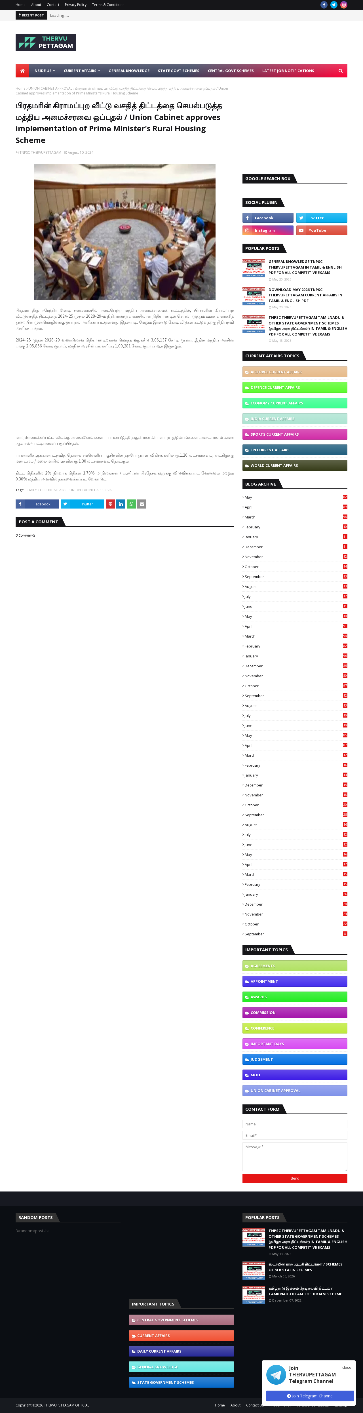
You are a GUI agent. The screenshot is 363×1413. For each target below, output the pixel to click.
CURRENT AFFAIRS (153, 1335)
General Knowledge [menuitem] (129, 70)
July (296, 596)
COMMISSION (263, 1012)
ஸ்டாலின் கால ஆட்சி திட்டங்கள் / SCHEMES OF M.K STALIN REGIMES (306, 1267)
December (296, 546)
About (36, 4)
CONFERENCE (262, 1028)
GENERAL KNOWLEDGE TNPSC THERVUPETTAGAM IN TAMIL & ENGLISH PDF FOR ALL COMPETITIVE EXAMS (305, 267)
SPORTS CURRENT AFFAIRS (275, 434)
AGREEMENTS (263, 965)
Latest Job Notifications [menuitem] (288, 70)
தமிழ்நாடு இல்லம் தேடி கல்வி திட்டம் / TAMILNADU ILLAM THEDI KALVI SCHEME (305, 1291)
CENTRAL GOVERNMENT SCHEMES (168, 1320)
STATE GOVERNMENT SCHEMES (165, 1382)
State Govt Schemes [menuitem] (178, 70)
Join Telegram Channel (310, 1396)
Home (21, 4)
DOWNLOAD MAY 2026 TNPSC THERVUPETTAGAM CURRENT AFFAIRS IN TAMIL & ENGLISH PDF (305, 295)
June (296, 606)
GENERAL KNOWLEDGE (157, 1366)
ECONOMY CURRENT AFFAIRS (277, 403)
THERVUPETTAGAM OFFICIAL (66, 1405)
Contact (53, 4)
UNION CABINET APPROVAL (50, 88)
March (296, 517)
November (296, 556)
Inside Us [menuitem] (42, 70)
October (296, 566)
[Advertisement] (244, 42)
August (296, 586)
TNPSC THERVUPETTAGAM (40, 152)
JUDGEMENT (262, 1059)
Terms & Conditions (108, 4)
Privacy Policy (75, 4)
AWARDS (259, 996)
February (296, 527)
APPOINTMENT (264, 981)
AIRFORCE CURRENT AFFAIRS (276, 371)
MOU (255, 1074)
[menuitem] (22, 70)
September (296, 576)
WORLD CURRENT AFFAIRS (274, 465)
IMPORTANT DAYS (267, 1043)
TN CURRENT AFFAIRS (270, 449)
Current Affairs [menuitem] (80, 70)
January (296, 536)
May (296, 497)
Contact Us (255, 1405)
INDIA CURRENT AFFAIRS (273, 418)
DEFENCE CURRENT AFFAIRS (275, 387)
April (296, 507)
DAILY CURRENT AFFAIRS (47, 490)
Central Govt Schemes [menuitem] (231, 70)
